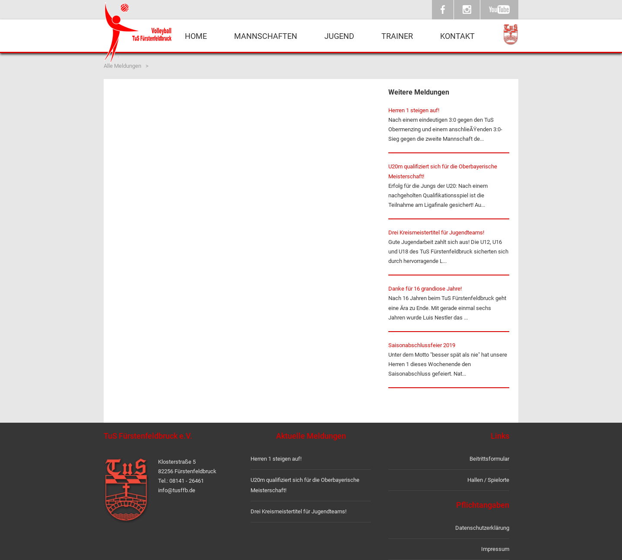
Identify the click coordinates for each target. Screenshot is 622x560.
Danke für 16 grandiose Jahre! (425, 288)
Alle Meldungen (122, 66)
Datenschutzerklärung (482, 528)
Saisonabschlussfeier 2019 (421, 345)
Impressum (495, 549)
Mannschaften (265, 36)
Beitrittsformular (489, 459)
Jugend (339, 36)
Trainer (397, 36)
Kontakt (457, 36)
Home (196, 36)
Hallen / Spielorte (488, 480)
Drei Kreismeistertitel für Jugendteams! (436, 232)
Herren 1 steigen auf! (413, 110)
